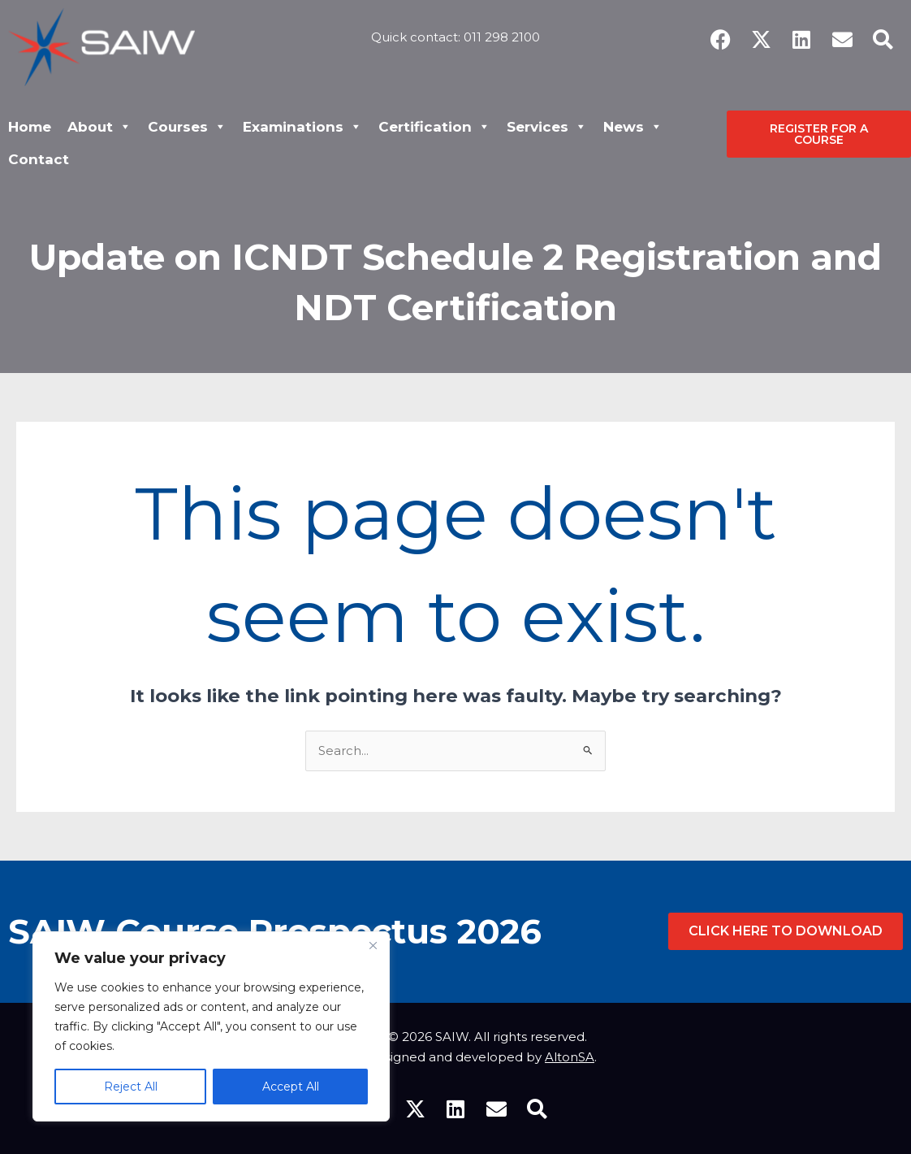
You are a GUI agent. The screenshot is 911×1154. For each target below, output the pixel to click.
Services (547, 127)
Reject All (131, 1086)
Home (29, 127)
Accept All (290, 1086)
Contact (38, 159)
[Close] (372, 945)
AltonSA (570, 1057)
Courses (187, 127)
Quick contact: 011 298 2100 (455, 35)
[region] (211, 1026)
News (633, 127)
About (99, 127)
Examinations (302, 127)
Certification (434, 127)
